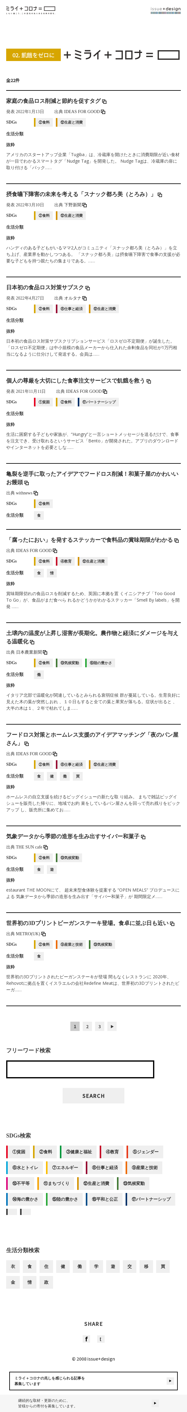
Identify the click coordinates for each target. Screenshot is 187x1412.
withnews (27, 497)
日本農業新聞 (32, 656)
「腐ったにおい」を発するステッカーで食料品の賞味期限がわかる (92, 544)
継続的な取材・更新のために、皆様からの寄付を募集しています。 (93, 1403)
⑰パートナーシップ (151, 1203)
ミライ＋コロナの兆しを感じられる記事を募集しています (94, 1381)
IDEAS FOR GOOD (84, 116)
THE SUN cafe (32, 851)
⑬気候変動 (134, 1188)
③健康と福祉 (79, 1156)
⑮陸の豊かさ (65, 1203)
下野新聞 (75, 209)
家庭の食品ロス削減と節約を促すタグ (56, 105)
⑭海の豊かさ (25, 1203)
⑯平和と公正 (105, 1203)
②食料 (45, 1156)
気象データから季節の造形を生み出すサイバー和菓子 (75, 841)
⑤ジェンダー (146, 1156)
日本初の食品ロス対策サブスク (48, 292)
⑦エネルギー (65, 1172)
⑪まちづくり (56, 1188)
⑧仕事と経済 (105, 1172)
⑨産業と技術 (145, 1172)
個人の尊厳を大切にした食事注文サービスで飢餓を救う (78, 385)
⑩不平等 (21, 1188)
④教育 (112, 1156)
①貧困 (18, 1156)
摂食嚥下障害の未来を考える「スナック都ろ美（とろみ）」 (84, 198)
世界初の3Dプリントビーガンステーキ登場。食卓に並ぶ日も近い (90, 927)
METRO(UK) (31, 938)
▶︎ (112, 1030)
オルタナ (75, 302)
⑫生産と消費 (96, 1188)
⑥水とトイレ (25, 1172)
